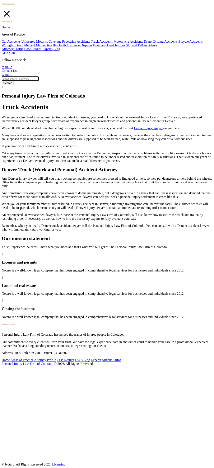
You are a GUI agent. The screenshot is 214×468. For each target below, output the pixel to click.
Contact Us (9, 70)
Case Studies (32, 49)
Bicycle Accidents (190, 41)
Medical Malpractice (38, 45)
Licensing (58, 464)
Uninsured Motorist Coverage (41, 41)
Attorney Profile (12, 49)
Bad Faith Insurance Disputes (72, 45)
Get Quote (8, 53)
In (10, 67)
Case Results (65, 360)
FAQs (79, 360)
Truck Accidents (102, 41)
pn (7, 67)
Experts (47, 49)
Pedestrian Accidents (76, 41)
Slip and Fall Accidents (141, 45)
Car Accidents (11, 41)
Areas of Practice (21, 360)
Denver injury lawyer (148, 128)
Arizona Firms (111, 360)
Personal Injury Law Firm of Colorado (27, 363)
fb (3, 67)
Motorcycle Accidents (128, 41)
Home (6, 27)
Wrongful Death (12, 45)
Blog (57, 49)
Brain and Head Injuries (109, 45)
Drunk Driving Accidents (161, 41)
